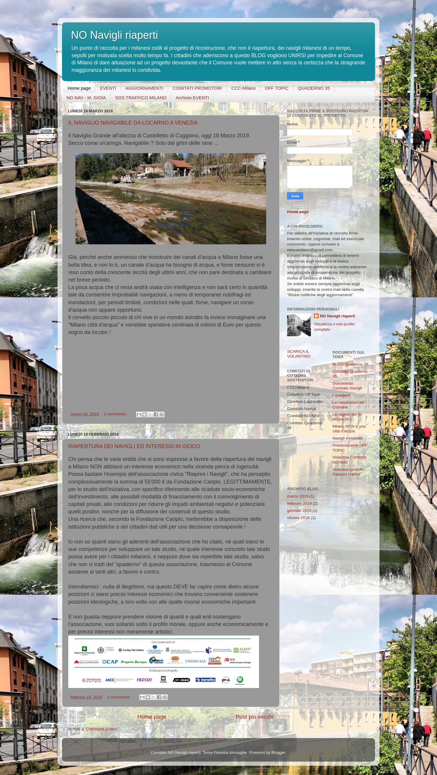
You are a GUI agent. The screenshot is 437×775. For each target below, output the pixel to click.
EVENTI (108, 88)
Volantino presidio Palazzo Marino (349, 471)
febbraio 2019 (299, 503)
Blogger (278, 752)
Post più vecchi (255, 717)
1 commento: (116, 414)
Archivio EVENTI (192, 97)
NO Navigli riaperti (337, 316)
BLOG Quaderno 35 (350, 364)
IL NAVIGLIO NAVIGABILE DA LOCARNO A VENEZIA (133, 123)
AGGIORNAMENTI (144, 88)
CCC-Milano (243, 88)
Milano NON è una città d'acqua (349, 428)
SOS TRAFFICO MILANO (140, 97)
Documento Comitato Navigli (347, 385)
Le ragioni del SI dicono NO (347, 416)
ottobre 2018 (298, 517)
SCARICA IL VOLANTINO (298, 353)
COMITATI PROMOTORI (197, 88)
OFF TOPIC (277, 88)
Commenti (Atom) (101, 729)
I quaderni (342, 395)
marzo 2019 (297, 496)
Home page (79, 88)
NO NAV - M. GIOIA (86, 97)
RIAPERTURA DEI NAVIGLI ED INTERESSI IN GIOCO (134, 446)
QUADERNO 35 (314, 88)
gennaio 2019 (299, 510)
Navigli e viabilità (348, 438)
